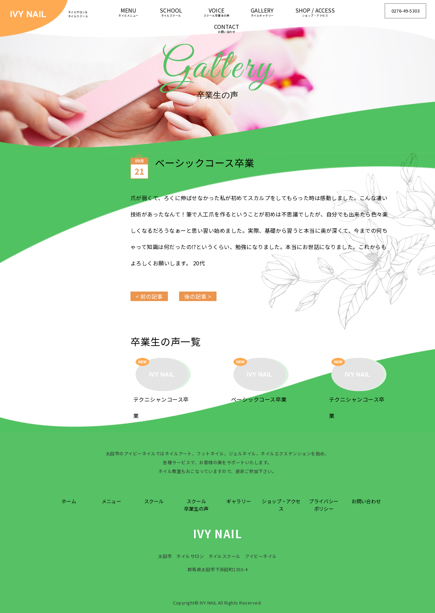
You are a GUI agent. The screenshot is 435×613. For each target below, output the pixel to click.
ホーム (69, 501)
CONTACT (226, 28)
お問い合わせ (366, 501)
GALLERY (262, 11)
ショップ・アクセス (281, 504)
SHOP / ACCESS (315, 11)
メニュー (111, 501)
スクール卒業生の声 (196, 504)
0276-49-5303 (406, 10)
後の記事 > (197, 296)
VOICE (216, 11)
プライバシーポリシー (323, 504)
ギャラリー (238, 501)
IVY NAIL (217, 533)
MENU (128, 11)
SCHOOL (171, 11)
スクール (154, 501)
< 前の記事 (149, 296)
